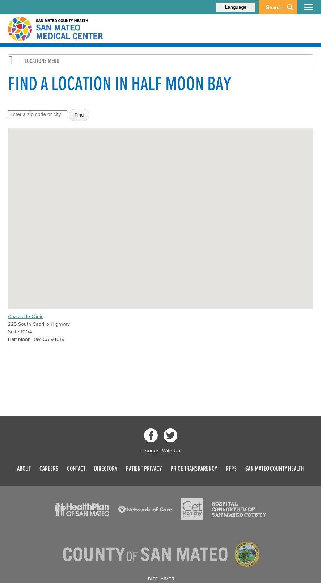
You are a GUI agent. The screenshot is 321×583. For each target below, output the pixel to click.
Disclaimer (161, 579)
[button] (160, 212)
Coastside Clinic (25, 316)
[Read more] (82, 509)
